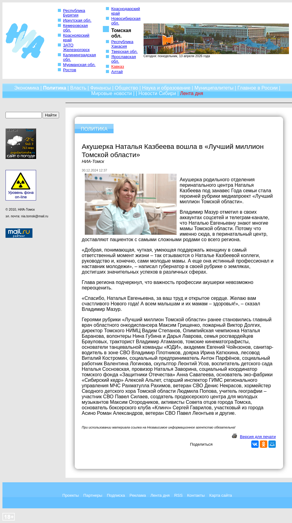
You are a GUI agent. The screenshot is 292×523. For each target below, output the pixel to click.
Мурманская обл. (79, 64)
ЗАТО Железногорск (76, 47)
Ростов (69, 70)
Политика (54, 87)
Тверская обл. (124, 51)
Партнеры (92, 495)
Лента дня (160, 495)
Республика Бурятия (74, 12)
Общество (126, 87)
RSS (178, 495)
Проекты (70, 495)
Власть (78, 87)
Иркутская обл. (77, 20)
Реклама (137, 495)
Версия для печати (258, 436)
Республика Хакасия (122, 44)
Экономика (26, 87)
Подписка (116, 495)
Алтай (116, 71)
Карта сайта (220, 495)
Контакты (196, 495)
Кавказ (117, 66)
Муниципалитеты (214, 87)
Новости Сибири (157, 93)
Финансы (100, 87)
